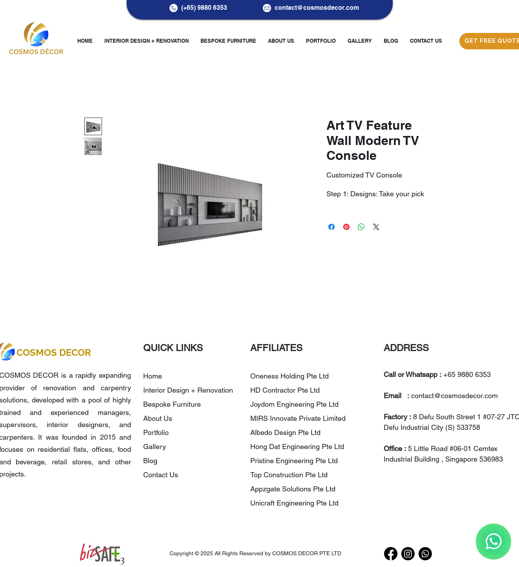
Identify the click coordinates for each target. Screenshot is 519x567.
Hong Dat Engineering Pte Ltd (297, 446)
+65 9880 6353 (467, 374)
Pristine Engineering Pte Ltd (295, 460)
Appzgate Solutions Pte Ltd (292, 489)
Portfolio (156, 432)
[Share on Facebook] (331, 227)
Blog (150, 460)
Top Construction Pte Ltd (290, 475)
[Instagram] (408, 553)
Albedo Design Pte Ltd (285, 432)
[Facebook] (390, 553)
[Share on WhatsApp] (361, 227)
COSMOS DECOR (53, 352)
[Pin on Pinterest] (346, 227)
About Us (157, 418)
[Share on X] (376, 227)
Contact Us (160, 475)
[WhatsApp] (493, 542)
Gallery (154, 446)
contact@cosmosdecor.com (317, 7)
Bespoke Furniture (172, 404)
